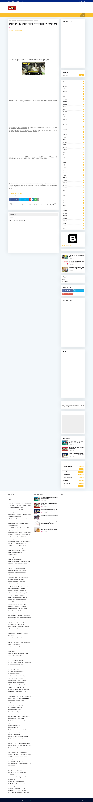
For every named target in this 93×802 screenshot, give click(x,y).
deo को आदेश (10, 788)
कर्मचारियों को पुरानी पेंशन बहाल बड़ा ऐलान (15, 559)
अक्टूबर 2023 (73, 157)
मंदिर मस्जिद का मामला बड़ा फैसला (13, 642)
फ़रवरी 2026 (73, 86)
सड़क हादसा (10, 754)
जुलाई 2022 (73, 195)
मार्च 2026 (73, 84)
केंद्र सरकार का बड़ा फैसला (12, 577)
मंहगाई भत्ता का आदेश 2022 (25, 642)
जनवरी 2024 (73, 149)
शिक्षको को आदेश (22, 720)
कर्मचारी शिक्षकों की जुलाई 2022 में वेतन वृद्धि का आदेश (17, 570)
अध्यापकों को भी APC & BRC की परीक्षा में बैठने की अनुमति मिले (18, 527)
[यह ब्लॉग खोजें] (70, 75)
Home (9, 1)
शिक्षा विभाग (73, 486)
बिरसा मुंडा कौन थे (11, 635)
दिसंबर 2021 (73, 213)
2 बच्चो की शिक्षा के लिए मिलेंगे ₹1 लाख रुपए (23, 505)
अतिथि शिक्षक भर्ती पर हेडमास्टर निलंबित (14, 516)
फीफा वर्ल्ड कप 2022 (11, 633)
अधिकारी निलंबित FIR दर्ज (12, 518)
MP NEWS (24, 790)
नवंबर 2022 (73, 185)
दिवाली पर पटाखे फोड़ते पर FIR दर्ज (14, 608)
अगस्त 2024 (73, 132)
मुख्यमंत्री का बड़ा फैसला (12, 680)
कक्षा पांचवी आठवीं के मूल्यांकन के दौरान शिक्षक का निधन (49, 516)
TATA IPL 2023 (22, 795)
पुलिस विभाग (73, 480)
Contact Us (70, 800)
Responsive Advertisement (15, 30)
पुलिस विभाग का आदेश (27, 622)
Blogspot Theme (18, 800)
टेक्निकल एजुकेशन (23, 604)
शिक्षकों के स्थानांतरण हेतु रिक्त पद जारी (14, 729)
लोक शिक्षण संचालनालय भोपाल (13, 703)
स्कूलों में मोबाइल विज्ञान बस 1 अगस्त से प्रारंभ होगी (16, 768)
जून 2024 (73, 137)
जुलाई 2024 (73, 134)
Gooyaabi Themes (32, 800)
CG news (26, 783)
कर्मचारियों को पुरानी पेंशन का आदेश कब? (15, 557)
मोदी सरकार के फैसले (11, 687)
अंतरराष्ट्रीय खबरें (21, 512)
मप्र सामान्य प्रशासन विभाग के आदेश (14, 673)
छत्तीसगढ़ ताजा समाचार (23, 595)
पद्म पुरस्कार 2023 (20, 619)
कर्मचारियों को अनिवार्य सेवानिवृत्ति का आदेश (15, 552)
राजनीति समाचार (73, 483)
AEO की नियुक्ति (11, 774)
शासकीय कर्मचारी (11, 714)
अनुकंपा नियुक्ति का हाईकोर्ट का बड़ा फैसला (15, 532)
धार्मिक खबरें (14, 20)
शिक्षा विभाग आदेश (17, 734)
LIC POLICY (18, 790)
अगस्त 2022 (73, 193)
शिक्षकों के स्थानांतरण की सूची (13, 727)
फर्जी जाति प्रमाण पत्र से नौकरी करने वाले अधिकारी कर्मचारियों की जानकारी (18, 631)
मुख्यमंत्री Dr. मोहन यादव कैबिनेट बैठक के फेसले (16, 682)
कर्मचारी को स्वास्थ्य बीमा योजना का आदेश (15, 566)
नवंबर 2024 (73, 124)
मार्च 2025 (73, 114)
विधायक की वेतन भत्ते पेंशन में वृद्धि (13, 712)
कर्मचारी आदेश (73, 472)
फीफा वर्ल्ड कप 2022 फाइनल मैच (22, 633)
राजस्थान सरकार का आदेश (12, 694)
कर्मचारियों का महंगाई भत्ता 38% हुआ (14, 550)
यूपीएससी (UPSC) (25, 689)
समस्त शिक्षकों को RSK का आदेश (25, 754)
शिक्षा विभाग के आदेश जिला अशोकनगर (24, 743)
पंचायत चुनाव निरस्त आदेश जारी (25, 617)
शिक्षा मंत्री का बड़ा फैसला (27, 729)
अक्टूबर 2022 (73, 187)
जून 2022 (73, 198)
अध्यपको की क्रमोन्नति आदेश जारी (24, 518)
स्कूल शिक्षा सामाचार (11, 765)
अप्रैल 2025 (73, 111)
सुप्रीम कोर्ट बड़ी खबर (11, 761)
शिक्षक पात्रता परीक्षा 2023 (26, 716)
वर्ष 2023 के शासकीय (12, 707)
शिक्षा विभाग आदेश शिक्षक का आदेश (14, 738)
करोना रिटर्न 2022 (11, 543)
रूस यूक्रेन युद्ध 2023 (11, 696)
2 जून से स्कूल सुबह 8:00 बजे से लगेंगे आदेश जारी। (76, 256)
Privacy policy (82, 800)
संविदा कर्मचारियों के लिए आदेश (13, 752)
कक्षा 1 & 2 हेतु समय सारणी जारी (13, 539)
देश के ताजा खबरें (24, 608)
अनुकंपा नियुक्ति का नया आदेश (13, 530)
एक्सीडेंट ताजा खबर (11, 536)
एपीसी (17, 536)
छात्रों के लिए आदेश (11, 599)
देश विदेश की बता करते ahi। (21, 611)
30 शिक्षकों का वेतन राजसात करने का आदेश (15, 507)
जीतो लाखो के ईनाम (11, 602)
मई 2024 (73, 139)
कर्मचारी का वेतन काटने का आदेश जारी (21, 563)
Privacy (21, 1)
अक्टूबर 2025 (73, 96)
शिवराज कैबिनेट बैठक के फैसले (13, 750)
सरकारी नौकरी (10, 756)
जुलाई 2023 (73, 165)
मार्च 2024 (73, 144)
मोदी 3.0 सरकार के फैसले (12, 685)
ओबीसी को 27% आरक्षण (24, 536)
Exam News (17, 788)
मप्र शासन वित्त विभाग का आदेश (13, 669)
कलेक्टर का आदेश (24, 575)
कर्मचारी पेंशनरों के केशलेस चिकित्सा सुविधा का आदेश (16, 568)
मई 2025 (73, 109)
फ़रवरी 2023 (73, 177)
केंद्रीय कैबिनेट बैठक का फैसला (23, 577)
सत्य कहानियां (16, 754)
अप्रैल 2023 (73, 172)
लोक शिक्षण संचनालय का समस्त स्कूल (23, 698)
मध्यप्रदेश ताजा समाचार (12, 651)
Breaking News (73, 466)
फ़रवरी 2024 (73, 147)
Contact (17, 1)
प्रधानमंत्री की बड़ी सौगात (12, 626)
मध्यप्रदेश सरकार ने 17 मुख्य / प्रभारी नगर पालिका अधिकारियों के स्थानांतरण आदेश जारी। (49, 522)
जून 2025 (73, 106)
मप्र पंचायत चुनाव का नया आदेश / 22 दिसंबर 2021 (16, 664)
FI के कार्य (23, 788)
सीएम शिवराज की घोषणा (24, 759)
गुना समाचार (16, 590)
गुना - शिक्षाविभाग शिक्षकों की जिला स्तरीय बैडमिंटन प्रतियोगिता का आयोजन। (76, 441)
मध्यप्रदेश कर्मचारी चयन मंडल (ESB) (14, 644)
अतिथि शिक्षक (19, 514)
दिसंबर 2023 (73, 152)
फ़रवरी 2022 (73, 208)
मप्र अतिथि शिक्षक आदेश (12, 658)
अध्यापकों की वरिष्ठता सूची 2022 (13, 525)
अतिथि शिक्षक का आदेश (27, 514)
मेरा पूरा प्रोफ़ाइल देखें (65, 281)
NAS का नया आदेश (18, 792)
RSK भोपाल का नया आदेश (12, 795)
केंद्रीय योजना (21, 579)
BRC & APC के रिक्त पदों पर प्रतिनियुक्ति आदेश (16, 781)
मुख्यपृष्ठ (10, 20)
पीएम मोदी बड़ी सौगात (11, 622)
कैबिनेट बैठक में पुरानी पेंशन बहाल (13, 586)
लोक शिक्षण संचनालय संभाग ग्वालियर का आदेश (16, 700)
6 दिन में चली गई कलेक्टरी (12, 512)
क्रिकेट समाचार (23, 588)
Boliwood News (11, 779)
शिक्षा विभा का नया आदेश (12, 732)
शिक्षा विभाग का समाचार (12, 743)
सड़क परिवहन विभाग (23, 752)
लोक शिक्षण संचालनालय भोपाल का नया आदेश (15, 705)
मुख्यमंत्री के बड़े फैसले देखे (22, 680)
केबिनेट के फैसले (22, 581)
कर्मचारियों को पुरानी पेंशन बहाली (13, 561)
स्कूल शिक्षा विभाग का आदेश (12, 763)
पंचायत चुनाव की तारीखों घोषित (13, 617)
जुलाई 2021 (73, 225)
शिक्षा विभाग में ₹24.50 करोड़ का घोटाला (24, 745)
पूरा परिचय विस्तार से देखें (12, 624)
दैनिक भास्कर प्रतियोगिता (12, 615)
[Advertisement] (33, 45)
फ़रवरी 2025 (73, 117)
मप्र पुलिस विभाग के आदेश (12, 667)
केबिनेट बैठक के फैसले (12, 584)
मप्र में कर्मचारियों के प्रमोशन (23, 667)
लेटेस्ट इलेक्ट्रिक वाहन (11, 698)
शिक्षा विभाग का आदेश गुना (26, 738)
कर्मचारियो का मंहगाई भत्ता (12, 545)
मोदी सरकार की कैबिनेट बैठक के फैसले (24, 685)
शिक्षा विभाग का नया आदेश (12, 741)
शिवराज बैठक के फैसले (23, 750)
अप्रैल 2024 (73, 142)
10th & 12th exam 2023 (26, 503)
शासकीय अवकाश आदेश (25, 712)
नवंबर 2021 (73, 215)
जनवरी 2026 (73, 89)
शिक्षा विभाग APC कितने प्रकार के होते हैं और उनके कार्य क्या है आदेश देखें (76, 262)
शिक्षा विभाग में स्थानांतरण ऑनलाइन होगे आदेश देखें (16, 747)
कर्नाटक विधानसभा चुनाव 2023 (21, 543)
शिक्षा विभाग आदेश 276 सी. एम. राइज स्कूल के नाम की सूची (18, 736)
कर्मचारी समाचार (73, 474)
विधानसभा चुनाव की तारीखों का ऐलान (14, 709)
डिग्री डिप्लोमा (17, 606)
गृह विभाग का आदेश (23, 590)
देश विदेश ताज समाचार (12, 613)
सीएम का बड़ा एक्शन (23, 756)
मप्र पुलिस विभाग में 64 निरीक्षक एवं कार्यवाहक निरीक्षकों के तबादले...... (76, 448)
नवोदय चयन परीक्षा (27, 615)
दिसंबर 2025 (73, 91)
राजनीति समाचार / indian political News (23, 691)
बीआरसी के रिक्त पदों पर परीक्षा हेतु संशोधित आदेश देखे (17, 637)
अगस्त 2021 (73, 223)
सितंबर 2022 (73, 190)
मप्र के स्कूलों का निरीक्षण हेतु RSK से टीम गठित (15, 662)
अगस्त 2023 (73, 162)
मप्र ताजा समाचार (28, 662)
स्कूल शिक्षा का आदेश (20, 761)
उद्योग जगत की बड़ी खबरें (26, 534)
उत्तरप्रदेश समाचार (17, 534)
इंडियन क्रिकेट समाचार (27, 532)
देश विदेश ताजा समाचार (21, 613)
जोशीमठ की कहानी (20, 602)
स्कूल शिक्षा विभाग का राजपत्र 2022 (25, 763)
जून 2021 (73, 228)
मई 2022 (73, 200)
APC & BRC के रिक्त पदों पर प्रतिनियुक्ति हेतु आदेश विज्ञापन (18, 777)
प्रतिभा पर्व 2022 (21, 624)
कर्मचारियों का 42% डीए (22, 545)
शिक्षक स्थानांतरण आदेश (12, 718)
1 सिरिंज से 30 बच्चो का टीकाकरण (14, 503)
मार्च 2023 (73, 175)
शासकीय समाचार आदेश (12, 716)
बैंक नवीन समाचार (11, 640)
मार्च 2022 (73, 205)
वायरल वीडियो (19, 707)
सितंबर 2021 (73, 220)
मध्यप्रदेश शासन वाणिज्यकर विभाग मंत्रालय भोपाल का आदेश (18, 653)
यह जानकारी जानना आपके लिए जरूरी (14, 689)
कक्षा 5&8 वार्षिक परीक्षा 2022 (26, 541)
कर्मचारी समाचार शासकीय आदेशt (13, 575)
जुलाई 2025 (73, 104)
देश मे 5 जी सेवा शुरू (11, 611)
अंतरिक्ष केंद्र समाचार (11, 514)
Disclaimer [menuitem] (11, 15)
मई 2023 (73, 170)
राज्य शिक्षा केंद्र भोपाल (22, 694)
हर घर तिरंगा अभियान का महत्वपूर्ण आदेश (15, 770)
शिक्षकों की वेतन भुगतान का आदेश (13, 723)
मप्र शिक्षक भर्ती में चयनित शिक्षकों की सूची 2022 (16, 671)
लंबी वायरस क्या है (20, 696)
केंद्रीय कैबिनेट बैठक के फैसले (13, 579)
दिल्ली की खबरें (23, 606)
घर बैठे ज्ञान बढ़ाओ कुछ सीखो (13, 595)
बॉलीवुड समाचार (18, 640)
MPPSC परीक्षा (11, 792)
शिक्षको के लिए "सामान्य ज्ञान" (13, 720)
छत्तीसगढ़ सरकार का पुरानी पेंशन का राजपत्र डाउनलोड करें (17, 597)
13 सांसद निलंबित (11, 505)
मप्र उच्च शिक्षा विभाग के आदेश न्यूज (23, 658)
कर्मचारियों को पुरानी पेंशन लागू (25, 561)
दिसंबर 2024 (73, 122)
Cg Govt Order (19, 783)
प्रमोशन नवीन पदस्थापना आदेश (13, 628)
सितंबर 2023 (73, 160)
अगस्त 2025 (73, 101)
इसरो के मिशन (10, 534)
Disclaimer (76, 800)
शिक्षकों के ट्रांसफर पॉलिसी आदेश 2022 (14, 725)
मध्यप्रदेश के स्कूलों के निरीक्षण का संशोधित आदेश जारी (17, 649)
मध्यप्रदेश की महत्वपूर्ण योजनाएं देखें (14, 646)
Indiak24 (11, 27)
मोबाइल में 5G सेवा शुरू (20, 687)
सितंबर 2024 (73, 129)
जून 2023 (73, 167)
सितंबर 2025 (73, 99)
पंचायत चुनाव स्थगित (11, 619)
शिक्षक (19, 716)
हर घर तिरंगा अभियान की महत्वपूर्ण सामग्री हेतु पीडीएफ (17, 772)
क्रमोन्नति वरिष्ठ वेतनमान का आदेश (13, 588)
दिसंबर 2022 (73, 182)
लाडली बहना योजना (28, 696)
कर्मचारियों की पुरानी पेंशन (26, 550)
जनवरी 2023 (73, 180)
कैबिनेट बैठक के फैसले (20, 584)
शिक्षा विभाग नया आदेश (12, 745)
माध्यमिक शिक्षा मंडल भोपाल (12, 678)
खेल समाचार (10, 590)
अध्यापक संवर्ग (73, 469)
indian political (11, 790)
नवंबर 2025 (73, 94)
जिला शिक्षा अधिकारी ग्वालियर (21, 599)
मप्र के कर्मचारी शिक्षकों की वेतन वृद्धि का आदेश (15, 660)
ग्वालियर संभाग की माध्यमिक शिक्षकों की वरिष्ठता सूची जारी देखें (18, 593)
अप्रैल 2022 (73, 203)
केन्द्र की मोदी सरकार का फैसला (13, 581)
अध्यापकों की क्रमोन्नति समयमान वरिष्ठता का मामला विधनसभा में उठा (19, 523)
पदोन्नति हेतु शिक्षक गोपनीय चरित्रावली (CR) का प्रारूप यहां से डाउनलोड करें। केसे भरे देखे (76, 454)
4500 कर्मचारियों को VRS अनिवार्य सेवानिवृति (15, 510)
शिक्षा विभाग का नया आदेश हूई (23, 741)
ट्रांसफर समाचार (10, 606)
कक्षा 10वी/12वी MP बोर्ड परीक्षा (13, 541)
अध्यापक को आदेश (11, 521)
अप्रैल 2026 (73, 81)
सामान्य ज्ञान (17, 756)
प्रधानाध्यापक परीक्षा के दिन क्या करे (23, 626)
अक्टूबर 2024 (73, 127)
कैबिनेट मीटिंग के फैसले (73, 477)
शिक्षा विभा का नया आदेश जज (23, 732)
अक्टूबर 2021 (73, 218)
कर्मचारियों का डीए (11, 548)
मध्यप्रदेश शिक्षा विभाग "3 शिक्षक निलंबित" (15, 655)
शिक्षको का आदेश (21, 718)
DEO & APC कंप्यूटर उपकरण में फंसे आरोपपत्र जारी (16, 786)
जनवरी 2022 (73, 210)
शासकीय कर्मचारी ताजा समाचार (21, 714)
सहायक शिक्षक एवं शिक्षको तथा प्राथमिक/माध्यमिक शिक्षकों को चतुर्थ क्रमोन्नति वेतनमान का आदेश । (49, 528)
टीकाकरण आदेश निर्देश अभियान (13, 604)
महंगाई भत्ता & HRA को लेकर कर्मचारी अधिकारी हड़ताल (17, 676)
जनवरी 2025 (73, 119)
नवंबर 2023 (73, 155)
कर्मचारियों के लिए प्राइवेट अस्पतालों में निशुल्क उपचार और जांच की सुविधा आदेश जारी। (76, 268)
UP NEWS (28, 795)
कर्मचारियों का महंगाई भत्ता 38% (21, 548)
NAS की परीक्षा (26, 792)
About (13, 1)
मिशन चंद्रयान (21, 678)
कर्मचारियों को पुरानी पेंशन (12, 554)
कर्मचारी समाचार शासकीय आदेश (20, 572)
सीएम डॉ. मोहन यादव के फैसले (13, 759)
